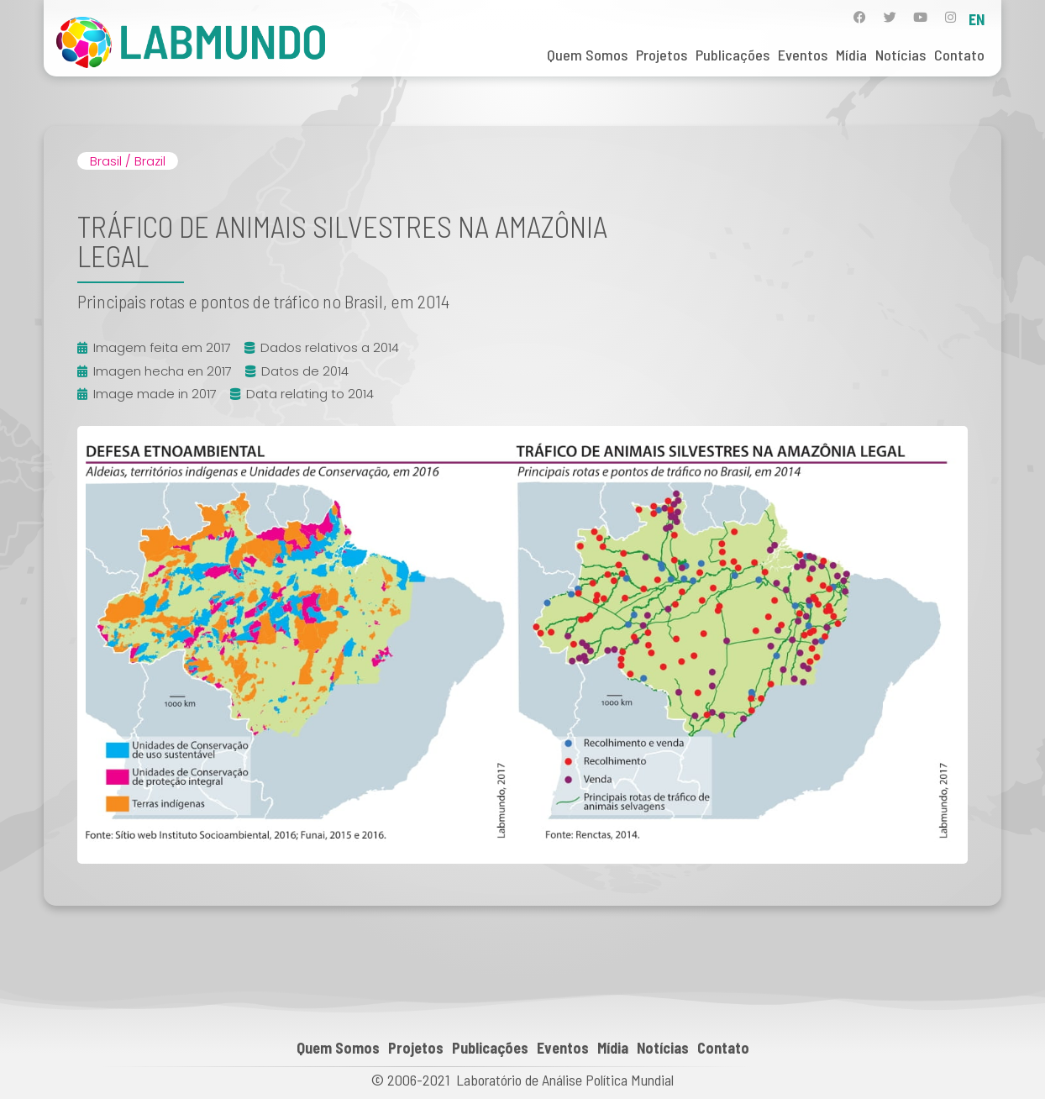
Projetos (661, 54)
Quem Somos (587, 54)
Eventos (802, 54)
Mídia (851, 54)
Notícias (900, 54)
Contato (959, 54)
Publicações (732, 54)
